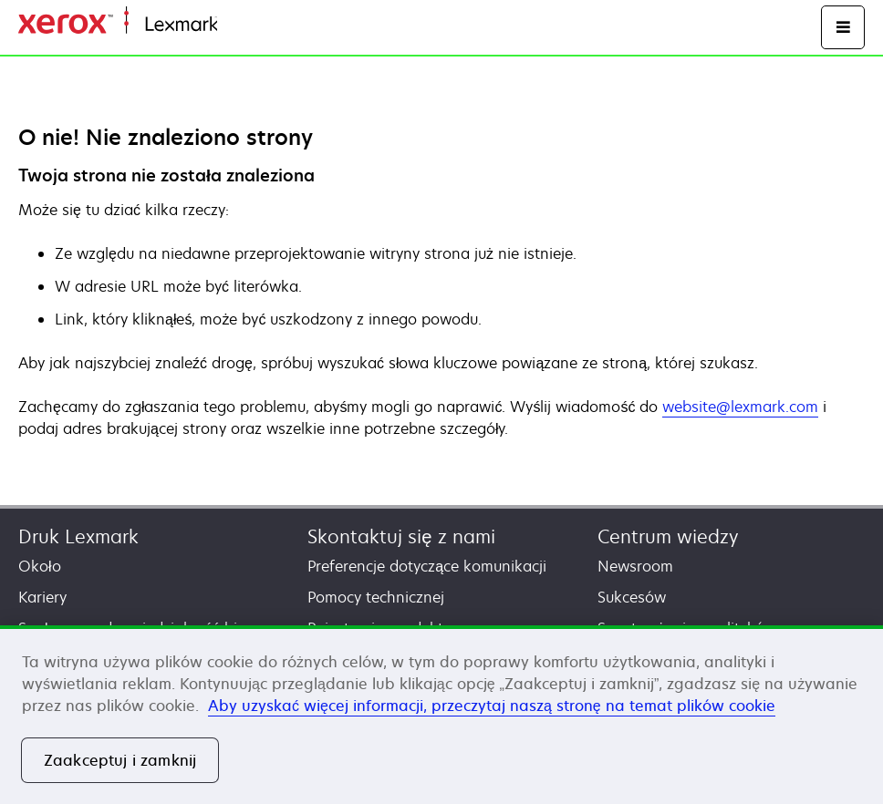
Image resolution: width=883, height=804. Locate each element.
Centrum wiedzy (668, 536)
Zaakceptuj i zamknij (120, 760)
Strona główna (261, 25)
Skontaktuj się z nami (400, 536)
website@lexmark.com (740, 407)
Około (39, 566)
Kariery (42, 597)
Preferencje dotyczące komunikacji (426, 566)
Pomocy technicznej (375, 597)
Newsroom (635, 566)
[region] (441, 714)
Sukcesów (631, 597)
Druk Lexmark (78, 536)
